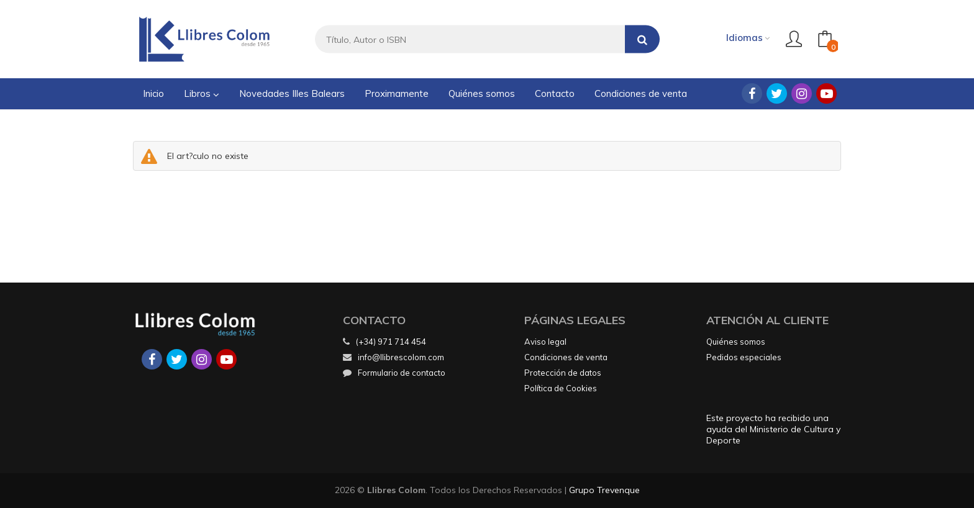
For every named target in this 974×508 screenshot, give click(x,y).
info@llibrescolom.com (393, 357)
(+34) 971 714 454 (391, 342)
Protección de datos (562, 373)
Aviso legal (545, 342)
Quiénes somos (735, 342)
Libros (201, 93)
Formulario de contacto (394, 373)
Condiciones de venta (566, 357)
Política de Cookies (560, 388)
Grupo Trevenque (604, 490)
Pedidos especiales (743, 357)
